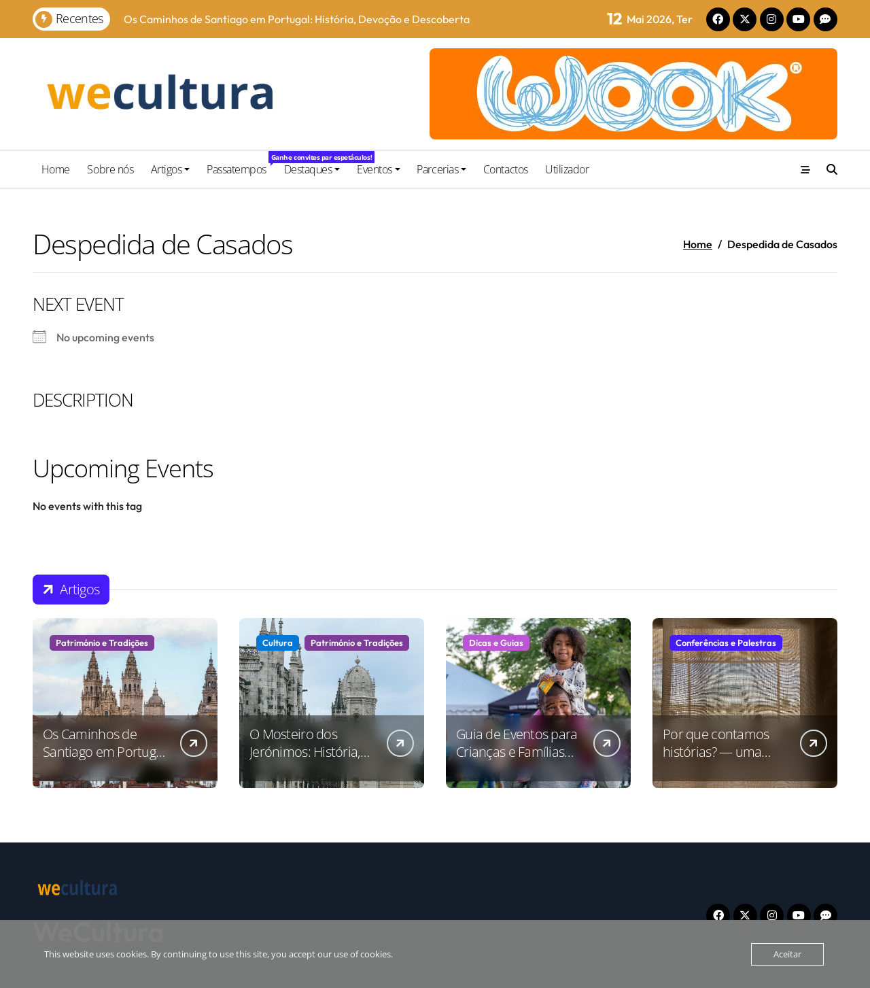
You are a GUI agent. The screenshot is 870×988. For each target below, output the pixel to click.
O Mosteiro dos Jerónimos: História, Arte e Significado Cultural (304, 760)
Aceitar (787, 954)
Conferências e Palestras (726, 642)
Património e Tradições (102, 642)
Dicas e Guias (496, 642)
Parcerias (441, 169)
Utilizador (567, 169)
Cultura (277, 642)
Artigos (170, 169)
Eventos (378, 169)
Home (55, 169)
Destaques (312, 169)
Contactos (505, 169)
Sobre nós (110, 169)
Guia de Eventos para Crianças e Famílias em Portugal (517, 752)
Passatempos (241, 164)
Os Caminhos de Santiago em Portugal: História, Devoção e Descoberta (106, 760)
